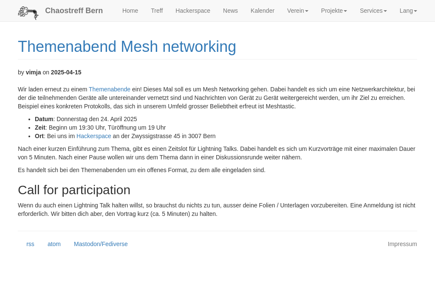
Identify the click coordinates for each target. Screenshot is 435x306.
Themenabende (109, 89)
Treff (157, 10)
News (230, 10)
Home (130, 10)
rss (26, 244)
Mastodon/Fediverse (96, 244)
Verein (297, 10)
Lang (408, 10)
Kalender (262, 10)
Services (373, 10)
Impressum (402, 244)
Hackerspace (192, 10)
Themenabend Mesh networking (127, 46)
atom (50, 244)
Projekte (334, 10)
